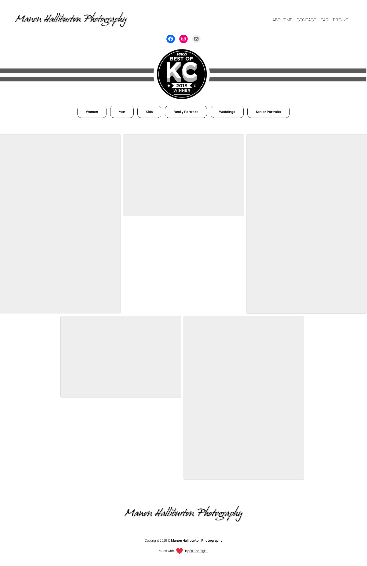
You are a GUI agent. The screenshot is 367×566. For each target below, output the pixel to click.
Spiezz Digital (199, 550)
